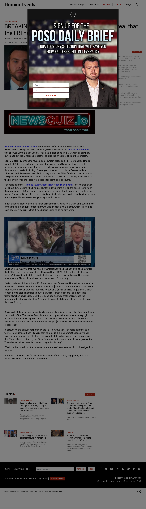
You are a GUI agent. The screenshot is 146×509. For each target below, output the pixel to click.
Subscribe (51, 95)
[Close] (73, 14)
